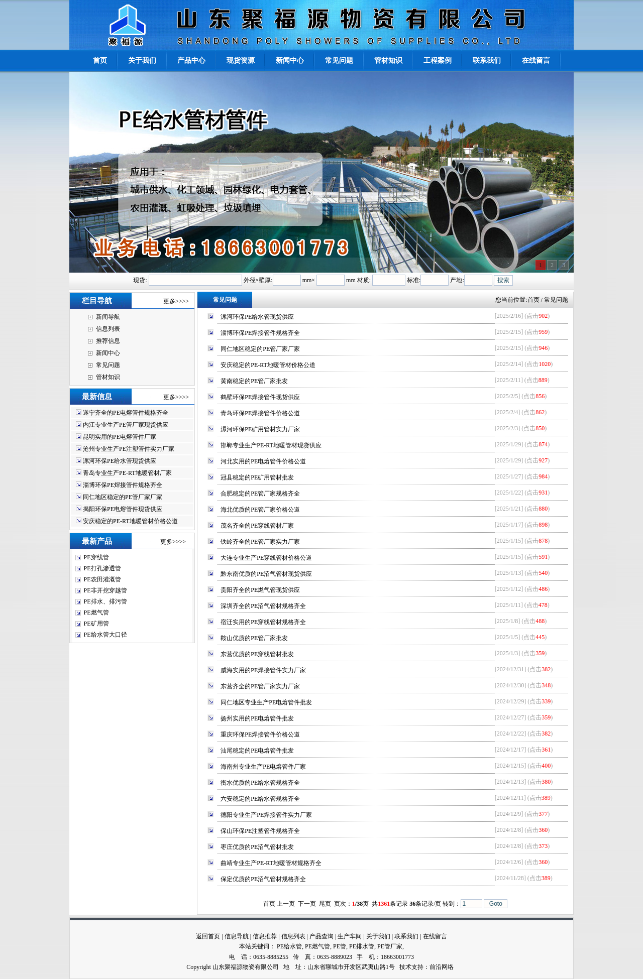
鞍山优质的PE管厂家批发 (254, 638)
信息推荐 (265, 936)
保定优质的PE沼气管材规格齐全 (263, 879)
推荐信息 (108, 340)
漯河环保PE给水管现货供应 (119, 460)
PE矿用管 (96, 623)
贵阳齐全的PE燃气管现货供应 (260, 589)
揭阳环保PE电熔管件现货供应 (122, 509)
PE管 (339, 946)
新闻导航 (108, 316)
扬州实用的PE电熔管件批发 (257, 718)
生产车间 (350, 936)
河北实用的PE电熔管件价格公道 (263, 461)
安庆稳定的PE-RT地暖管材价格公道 (130, 521)
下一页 (307, 903)
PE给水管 (289, 946)
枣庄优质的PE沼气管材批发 (257, 846)
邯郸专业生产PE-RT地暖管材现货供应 (271, 445)
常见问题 (108, 365)
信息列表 (108, 328)
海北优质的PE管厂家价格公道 (260, 509)
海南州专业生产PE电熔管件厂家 (263, 766)
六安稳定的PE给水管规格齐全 (260, 798)
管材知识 (108, 377)
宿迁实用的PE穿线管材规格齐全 (263, 622)
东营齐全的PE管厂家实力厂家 (260, 686)
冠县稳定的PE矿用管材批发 (257, 477)
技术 (405, 966)
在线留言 (435, 936)
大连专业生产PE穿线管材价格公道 (266, 557)
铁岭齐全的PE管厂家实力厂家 (260, 541)
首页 (533, 299)
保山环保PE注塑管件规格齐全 (260, 830)
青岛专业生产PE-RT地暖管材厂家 (127, 472)
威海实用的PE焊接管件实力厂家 (263, 670)
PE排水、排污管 (105, 601)
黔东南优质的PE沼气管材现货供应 (266, 573)
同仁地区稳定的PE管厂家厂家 (122, 497)
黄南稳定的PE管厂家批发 (254, 381)
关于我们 (378, 936)
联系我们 (406, 936)
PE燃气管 (96, 612)
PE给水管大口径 (105, 634)
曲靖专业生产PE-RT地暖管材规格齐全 (271, 863)
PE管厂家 (389, 946)
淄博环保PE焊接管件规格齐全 (122, 484)
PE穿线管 (96, 557)
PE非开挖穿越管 (105, 590)
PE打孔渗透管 (102, 568)
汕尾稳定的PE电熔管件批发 (257, 750)
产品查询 (321, 936)
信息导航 (237, 936)
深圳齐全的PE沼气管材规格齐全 (263, 605)
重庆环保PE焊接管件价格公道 (260, 734)
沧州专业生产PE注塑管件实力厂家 (128, 448)
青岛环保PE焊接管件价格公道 (260, 413)
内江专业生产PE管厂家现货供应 (125, 424)
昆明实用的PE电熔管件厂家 (119, 436)
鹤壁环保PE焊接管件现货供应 (260, 397)
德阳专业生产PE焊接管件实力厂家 (266, 814)
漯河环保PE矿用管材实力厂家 (260, 429)
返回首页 (208, 936)
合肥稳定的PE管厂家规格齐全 (260, 493)
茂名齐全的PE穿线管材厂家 (257, 525)
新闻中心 (108, 352)
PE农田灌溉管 (102, 579)
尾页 (325, 903)
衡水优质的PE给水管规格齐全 (260, 782)
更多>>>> (176, 301)
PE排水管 (361, 946)
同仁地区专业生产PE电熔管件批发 (266, 702)
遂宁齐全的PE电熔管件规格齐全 (125, 412)
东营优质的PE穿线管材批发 (257, 654)
